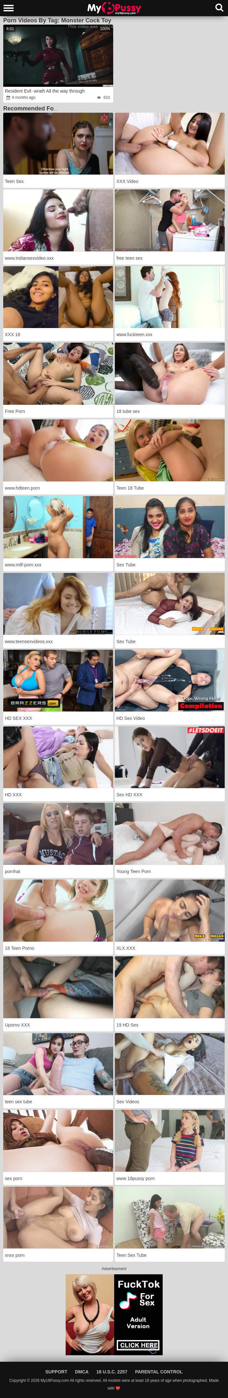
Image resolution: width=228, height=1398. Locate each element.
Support (56, 1371)
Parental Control (159, 1371)
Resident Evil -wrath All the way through (45, 91)
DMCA (82, 1371)
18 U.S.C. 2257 (111, 1371)
